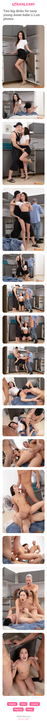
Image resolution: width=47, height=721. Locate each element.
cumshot (34, 704)
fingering (18, 709)
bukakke (12, 704)
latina (23, 704)
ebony (29, 709)
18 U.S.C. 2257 (23, 719)
